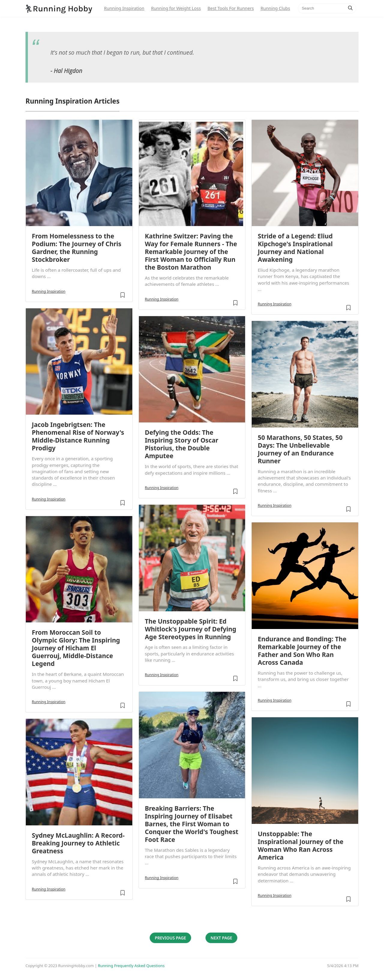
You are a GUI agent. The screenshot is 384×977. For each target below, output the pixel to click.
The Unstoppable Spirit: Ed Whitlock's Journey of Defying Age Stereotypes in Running (190, 629)
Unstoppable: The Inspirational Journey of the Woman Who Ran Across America (300, 845)
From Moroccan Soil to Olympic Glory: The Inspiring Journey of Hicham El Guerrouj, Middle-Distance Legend (76, 648)
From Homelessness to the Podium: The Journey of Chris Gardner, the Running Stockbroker (76, 248)
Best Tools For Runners (231, 8)
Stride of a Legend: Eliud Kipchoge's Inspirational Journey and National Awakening (295, 248)
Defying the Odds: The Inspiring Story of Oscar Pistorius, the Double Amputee (181, 444)
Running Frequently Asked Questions (131, 965)
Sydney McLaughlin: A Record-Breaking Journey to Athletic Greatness (78, 843)
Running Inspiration (124, 8)
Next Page (221, 938)
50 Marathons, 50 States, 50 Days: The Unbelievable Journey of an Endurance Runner (300, 449)
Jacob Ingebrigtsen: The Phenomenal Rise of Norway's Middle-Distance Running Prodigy (78, 436)
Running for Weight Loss (176, 8)
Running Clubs (275, 8)
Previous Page (170, 938)
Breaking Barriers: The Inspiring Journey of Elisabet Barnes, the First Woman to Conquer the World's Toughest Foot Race (191, 824)
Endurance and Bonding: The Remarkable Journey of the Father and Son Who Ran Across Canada (302, 651)
